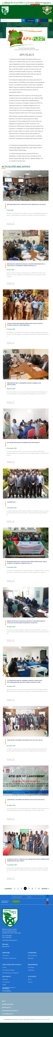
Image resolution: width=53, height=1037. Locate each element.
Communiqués (6, 982)
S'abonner (16, 901)
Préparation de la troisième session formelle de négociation (24, 383)
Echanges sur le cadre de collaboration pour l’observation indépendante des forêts (28, 860)
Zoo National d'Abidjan (8, 970)
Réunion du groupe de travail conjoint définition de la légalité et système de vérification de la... (26, 264)
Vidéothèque (31, 970)
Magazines (5, 979)
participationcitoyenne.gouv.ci (10, 1010)
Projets (29, 979)
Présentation (5, 955)
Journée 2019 (11, 502)
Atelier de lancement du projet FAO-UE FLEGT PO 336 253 (25, 799)
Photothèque (31, 967)
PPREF (4, 984)
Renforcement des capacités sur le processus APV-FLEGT (26, 204)
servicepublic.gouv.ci (7, 1014)
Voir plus (9, 223)
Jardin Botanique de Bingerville (10, 973)
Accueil (21, 30)
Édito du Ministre (32, 955)
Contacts (30, 982)
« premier (8, 888)
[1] (32, 71)
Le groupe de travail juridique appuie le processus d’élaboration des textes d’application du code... (24, 681)
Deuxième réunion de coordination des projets (23, 442)
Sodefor (4, 967)
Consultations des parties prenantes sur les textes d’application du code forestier (25, 324)
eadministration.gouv (8, 1004)
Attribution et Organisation (9, 958)
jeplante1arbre (5, 946)
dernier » (45, 888)
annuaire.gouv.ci (6, 1007)
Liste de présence (6, 991)
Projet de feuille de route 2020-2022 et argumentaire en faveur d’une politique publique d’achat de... (26, 621)
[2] (32, 76)
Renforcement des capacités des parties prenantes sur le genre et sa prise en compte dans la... (27, 562)
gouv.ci (4, 1001)
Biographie (31, 958)
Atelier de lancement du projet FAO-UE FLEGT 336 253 (24, 740)
